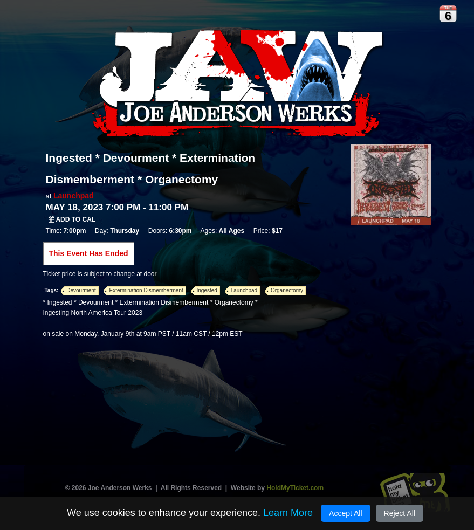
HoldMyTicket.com (295, 488)
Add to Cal (72, 219)
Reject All (399, 513)
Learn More (288, 512)
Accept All (345, 513)
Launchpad (73, 195)
